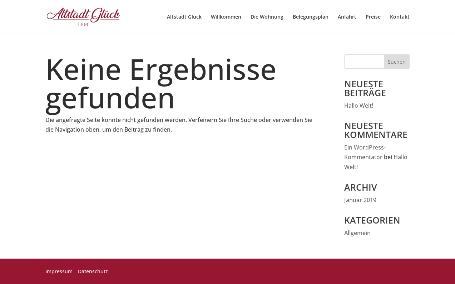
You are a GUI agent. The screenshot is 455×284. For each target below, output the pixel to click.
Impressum (59, 271)
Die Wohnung (267, 17)
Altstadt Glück (184, 17)
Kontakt (400, 17)
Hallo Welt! (358, 105)
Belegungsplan (310, 17)
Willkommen (226, 17)
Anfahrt (347, 17)
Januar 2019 (360, 200)
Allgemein (357, 233)
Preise (373, 17)
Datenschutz (93, 271)
